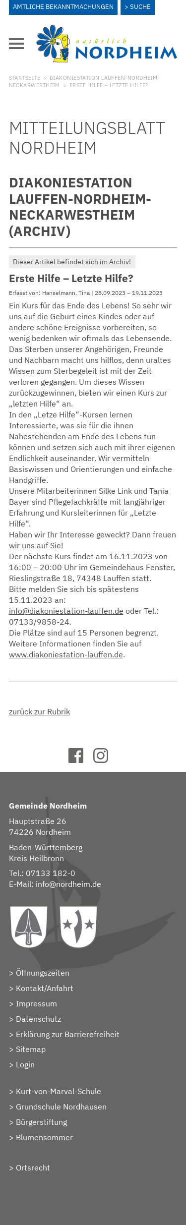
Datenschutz (38, 1019)
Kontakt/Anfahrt (44, 988)
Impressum (36, 1003)
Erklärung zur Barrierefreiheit (68, 1034)
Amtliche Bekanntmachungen (63, 6)
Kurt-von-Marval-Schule (58, 1091)
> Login (22, 1064)
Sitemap (31, 1049)
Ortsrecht (33, 1167)
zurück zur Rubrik (39, 711)
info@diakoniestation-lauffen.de (66, 611)
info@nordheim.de (68, 884)
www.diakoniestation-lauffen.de (66, 654)
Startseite (24, 77)
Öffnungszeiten (42, 973)
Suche (140, 6)
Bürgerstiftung (41, 1122)
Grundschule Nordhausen (61, 1106)
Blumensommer (44, 1137)
